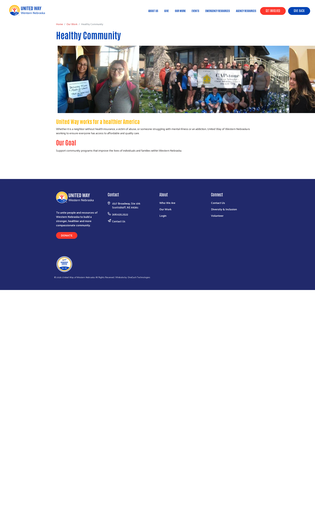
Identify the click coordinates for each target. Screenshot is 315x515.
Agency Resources (246, 11)
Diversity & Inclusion (224, 209)
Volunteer (217, 215)
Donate (66, 235)
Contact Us (118, 221)
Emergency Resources (217, 11)
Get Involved (273, 10)
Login (162, 215)
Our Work (180, 11)
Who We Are (167, 202)
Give (166, 11)
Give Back (299, 10)
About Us (153, 11)
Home (18, 14)
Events (195, 11)
